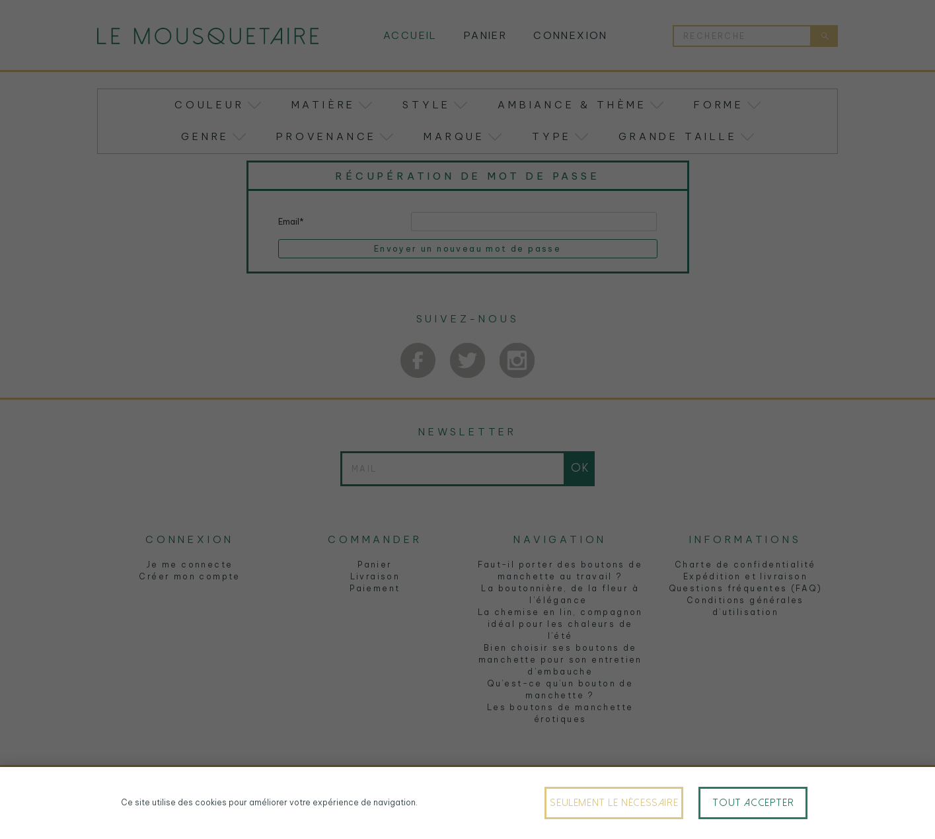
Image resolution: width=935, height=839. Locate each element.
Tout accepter (753, 802)
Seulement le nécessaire (614, 802)
